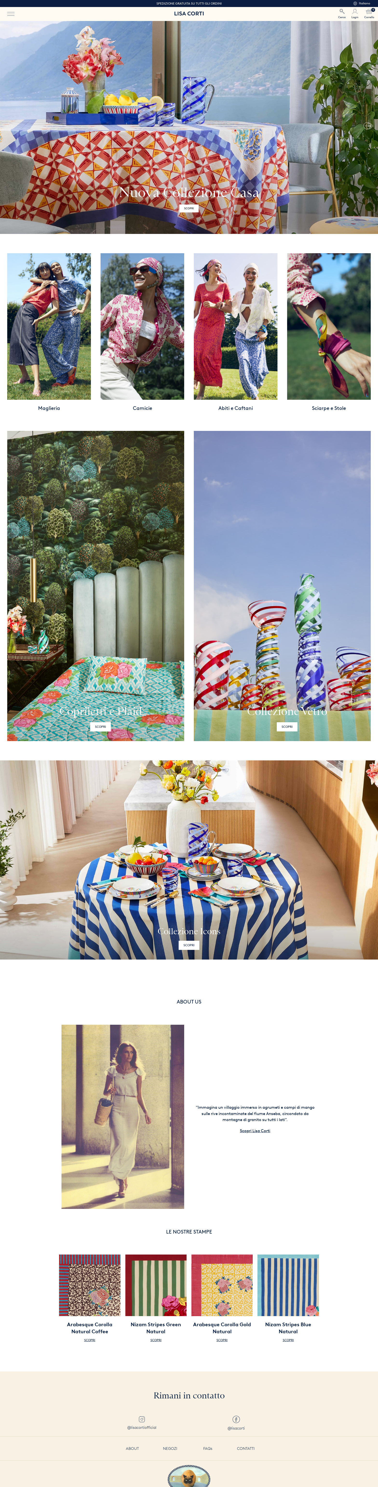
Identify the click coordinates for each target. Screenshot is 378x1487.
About (132, 1448)
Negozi (170, 1448)
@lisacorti (236, 1423)
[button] (367, 127)
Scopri (100, 727)
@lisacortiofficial (141, 1423)
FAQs (207, 1448)
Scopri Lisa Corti (255, 1130)
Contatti (246, 1448)
